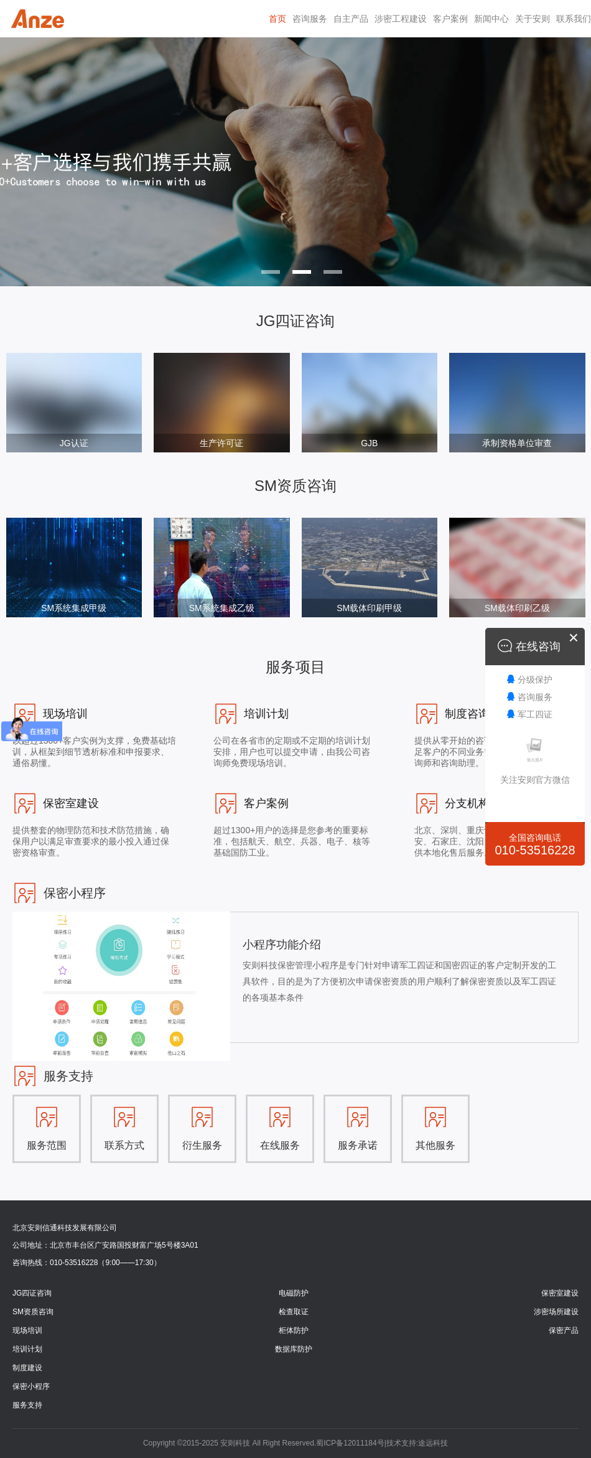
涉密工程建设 (401, 19)
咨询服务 (309, 19)
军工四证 (535, 714)
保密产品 (564, 1330)
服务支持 (27, 1405)
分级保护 (535, 680)
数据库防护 (293, 1349)
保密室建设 (560, 1293)
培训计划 (27, 1349)
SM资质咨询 (33, 1311)
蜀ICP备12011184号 (350, 1443)
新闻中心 (491, 19)
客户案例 (450, 19)
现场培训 (27, 1330)
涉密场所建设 (556, 1311)
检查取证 (294, 1311)
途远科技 (433, 1443)
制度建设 (27, 1367)
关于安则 (532, 19)
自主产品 (350, 19)
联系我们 (573, 19)
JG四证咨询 (32, 1293)
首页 (277, 19)
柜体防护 (294, 1330)
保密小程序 (31, 1386)
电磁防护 (294, 1293)
